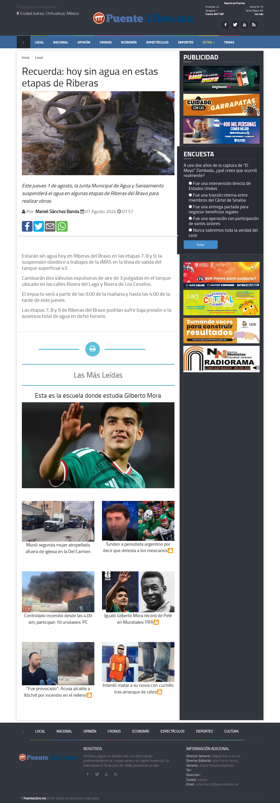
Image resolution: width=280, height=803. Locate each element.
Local (39, 42)
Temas (229, 42)
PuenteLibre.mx (35, 798)
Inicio (26, 57)
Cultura (231, 731)
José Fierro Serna (212, 760)
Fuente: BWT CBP (214, 14)
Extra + (209, 42)
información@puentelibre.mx (212, 784)
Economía (129, 42)
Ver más (259, 14)
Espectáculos (157, 42)
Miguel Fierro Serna (213, 756)
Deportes (185, 42)
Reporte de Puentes (234, 3)
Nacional (60, 42)
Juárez (196, 779)
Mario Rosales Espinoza (210, 765)
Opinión (84, 42)
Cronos (106, 42)
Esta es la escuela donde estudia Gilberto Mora (98, 395)
